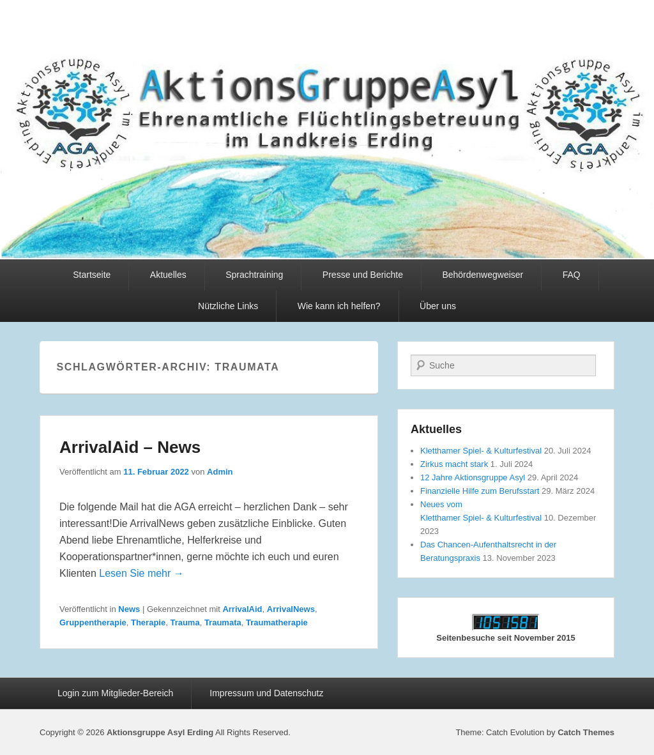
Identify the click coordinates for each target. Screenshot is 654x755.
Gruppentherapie (92, 622)
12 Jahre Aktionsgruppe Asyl (472, 477)
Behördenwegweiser (482, 275)
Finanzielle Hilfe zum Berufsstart (479, 491)
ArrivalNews (291, 609)
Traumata (222, 622)
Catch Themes (586, 732)
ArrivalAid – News (130, 447)
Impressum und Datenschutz (266, 693)
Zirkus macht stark (454, 464)
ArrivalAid (242, 609)
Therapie (148, 622)
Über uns (438, 306)
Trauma (184, 622)
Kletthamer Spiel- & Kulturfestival (481, 450)
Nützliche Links (228, 306)
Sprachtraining (254, 275)
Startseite (91, 275)
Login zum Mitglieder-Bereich (115, 693)
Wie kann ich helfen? (339, 306)
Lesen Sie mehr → (141, 573)
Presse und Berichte (363, 275)
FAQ (572, 275)
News (129, 609)
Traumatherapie (277, 622)
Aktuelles (168, 275)
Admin (219, 472)
